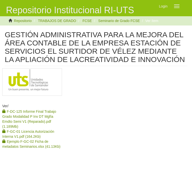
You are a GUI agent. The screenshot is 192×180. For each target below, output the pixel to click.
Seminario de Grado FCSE (119, 21)
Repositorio (23, 21)
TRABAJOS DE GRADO (57, 21)
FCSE (87, 21)
